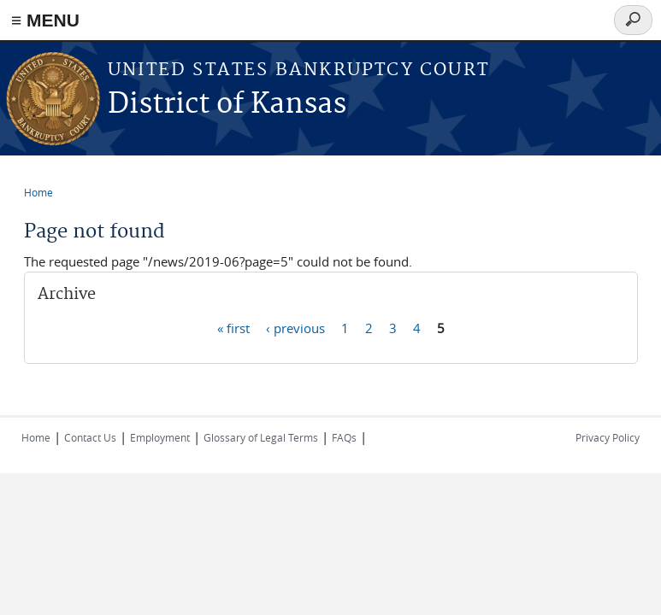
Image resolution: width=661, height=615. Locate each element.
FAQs (344, 437)
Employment (160, 437)
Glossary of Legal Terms (261, 437)
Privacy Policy (607, 437)
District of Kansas (227, 104)
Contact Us (90, 437)
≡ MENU (45, 20)
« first (233, 327)
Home (38, 192)
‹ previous (295, 327)
